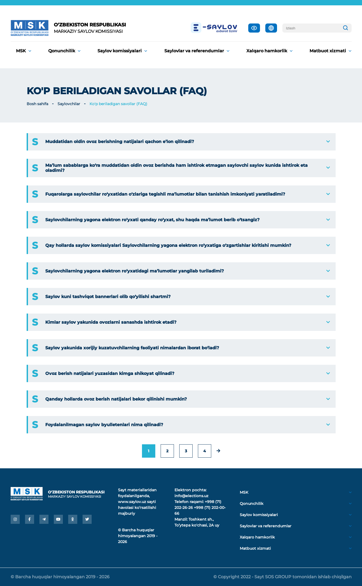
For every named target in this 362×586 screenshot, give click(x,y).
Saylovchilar (69, 103)
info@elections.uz (191, 495)
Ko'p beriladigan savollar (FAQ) (118, 103)
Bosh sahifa (37, 103)
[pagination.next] (218, 450)
